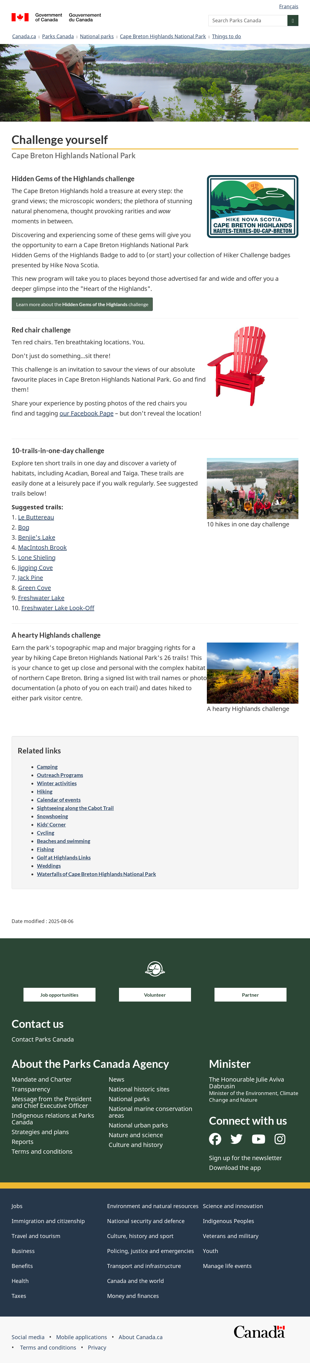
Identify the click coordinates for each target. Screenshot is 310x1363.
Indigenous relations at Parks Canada (53, 1118)
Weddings (49, 866)
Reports (23, 1142)
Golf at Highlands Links (64, 857)
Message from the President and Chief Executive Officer (52, 1102)
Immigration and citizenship (48, 1221)
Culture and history (136, 1145)
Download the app (235, 1167)
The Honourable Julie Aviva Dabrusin (253, 1089)
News (116, 1079)
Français (288, 6)
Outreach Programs (60, 775)
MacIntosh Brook (42, 547)
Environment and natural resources (153, 1206)
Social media (28, 1337)
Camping (47, 767)
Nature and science (136, 1135)
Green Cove (34, 588)
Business (23, 1251)
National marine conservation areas (150, 1112)
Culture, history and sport (140, 1236)
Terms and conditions (42, 1151)
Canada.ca (24, 36)
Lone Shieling (37, 557)
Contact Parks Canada (43, 1039)
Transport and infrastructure (144, 1266)
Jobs (17, 1206)
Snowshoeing (52, 816)
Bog (23, 527)
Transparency (31, 1089)
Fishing (45, 849)
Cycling (45, 833)
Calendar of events (59, 800)
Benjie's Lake (36, 537)
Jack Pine (30, 577)
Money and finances (133, 1295)
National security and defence (146, 1221)
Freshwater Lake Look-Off (57, 608)
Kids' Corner (51, 824)
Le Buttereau (36, 517)
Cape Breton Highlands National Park (163, 36)
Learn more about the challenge (82, 304)
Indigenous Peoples (228, 1221)
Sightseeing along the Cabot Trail (75, 808)
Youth (210, 1251)
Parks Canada (58, 36)
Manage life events (227, 1266)
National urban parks (138, 1125)
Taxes (19, 1295)
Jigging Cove (35, 567)
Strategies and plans (40, 1132)
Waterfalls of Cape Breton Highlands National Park (96, 874)
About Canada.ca (141, 1337)
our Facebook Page (86, 413)
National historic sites (139, 1089)
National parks (97, 36)
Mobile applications (81, 1337)
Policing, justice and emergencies (150, 1251)
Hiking (44, 791)
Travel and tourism (36, 1236)
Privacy (97, 1347)
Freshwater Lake (41, 598)
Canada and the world (135, 1280)
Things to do (226, 36)
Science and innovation (233, 1206)
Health (20, 1280)
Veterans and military (230, 1236)
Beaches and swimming (63, 841)
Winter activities (57, 783)
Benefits (22, 1266)
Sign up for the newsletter (245, 1158)
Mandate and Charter (42, 1079)
